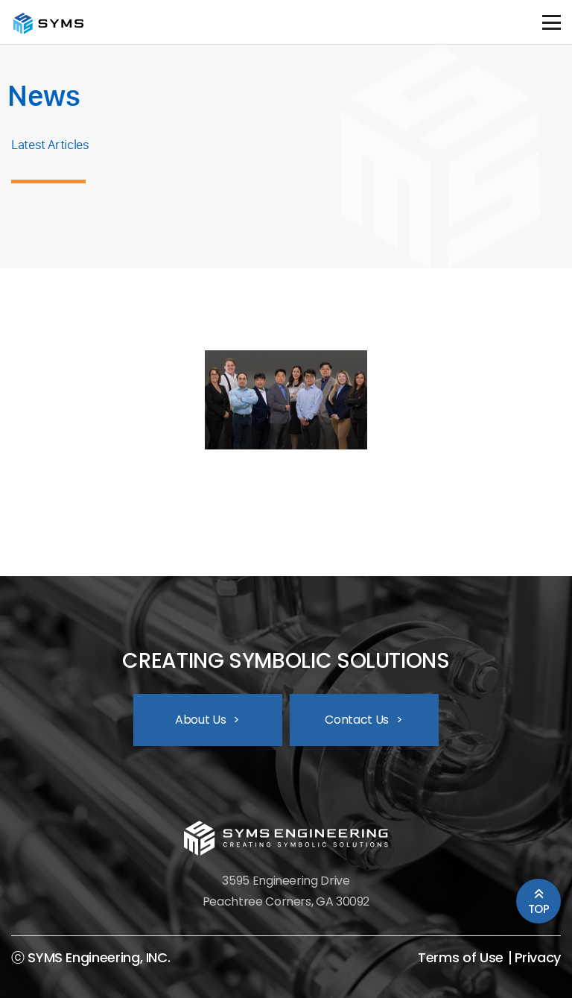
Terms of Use (460, 957)
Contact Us (363, 719)
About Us (207, 719)
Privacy (538, 957)
